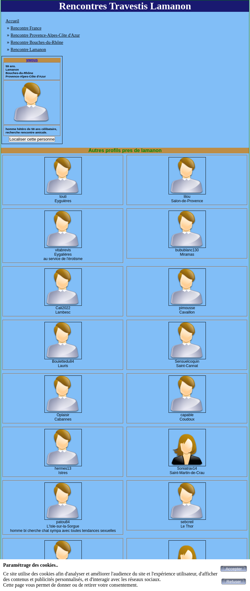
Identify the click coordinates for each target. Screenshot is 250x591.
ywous (32, 60)
